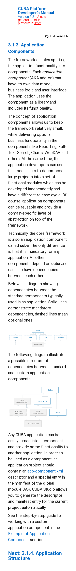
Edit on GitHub (56, 36)
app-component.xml (45, 471)
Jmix (37, 23)
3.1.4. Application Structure (35, 555)
